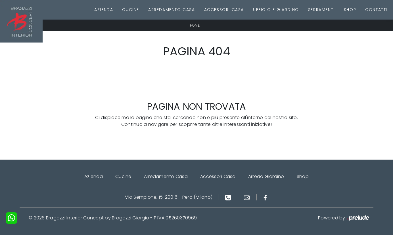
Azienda (103, 9)
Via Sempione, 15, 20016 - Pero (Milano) (168, 197)
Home (195, 25)
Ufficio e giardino (276, 9)
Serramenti (321, 9)
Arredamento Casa (171, 9)
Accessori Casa (224, 9)
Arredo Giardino (266, 176)
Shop (350, 9)
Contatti (376, 9)
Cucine (130, 9)
